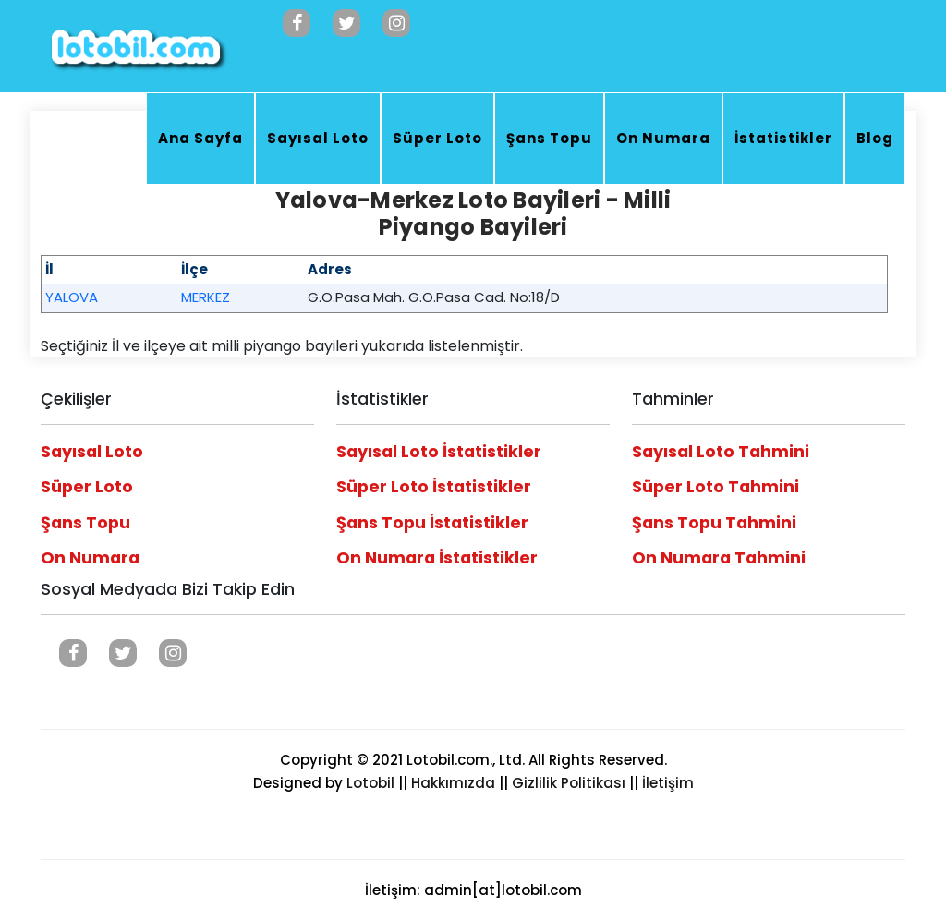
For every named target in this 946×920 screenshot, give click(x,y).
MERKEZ (205, 297)
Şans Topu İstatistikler (432, 523)
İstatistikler (783, 138)
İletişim (668, 783)
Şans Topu (549, 138)
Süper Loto (437, 138)
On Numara (663, 138)
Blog (874, 138)
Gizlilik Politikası (568, 783)
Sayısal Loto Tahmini (720, 452)
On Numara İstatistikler (437, 558)
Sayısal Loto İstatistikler (438, 452)
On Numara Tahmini (719, 558)
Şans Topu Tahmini (714, 523)
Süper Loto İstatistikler (433, 487)
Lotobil (370, 783)
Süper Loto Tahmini (715, 487)
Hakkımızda (453, 783)
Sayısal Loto (318, 138)
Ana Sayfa (200, 138)
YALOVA (71, 297)
